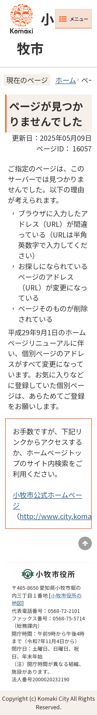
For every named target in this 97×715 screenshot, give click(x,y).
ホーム (65, 80)
